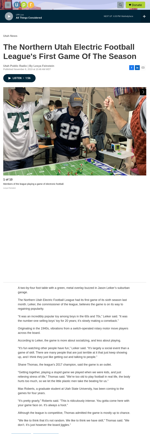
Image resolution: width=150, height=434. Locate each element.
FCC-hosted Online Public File (67, 386)
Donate (137, 5)
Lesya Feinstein (46, 345)
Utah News (10, 35)
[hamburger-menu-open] (8, 5)
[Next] (143, 180)
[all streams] (145, 16)
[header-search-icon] (120, 5)
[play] (9, 16)
